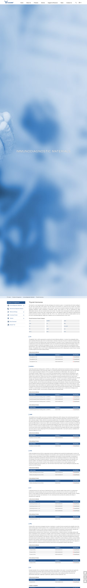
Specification (76, 356)
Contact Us (69, 2)
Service (43, 2)
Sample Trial (12, 324)
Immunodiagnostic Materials (28, 297)
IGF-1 (30, 331)
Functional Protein (14, 315)
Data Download (13, 321)
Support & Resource (53, 2)
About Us (28, 2)
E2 (29, 326)
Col (64, 328)
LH (47, 323)
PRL (65, 323)
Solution (11, 318)
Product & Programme (16, 297)
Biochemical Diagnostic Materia (16, 308)
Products (36, 2)
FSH (30, 323)
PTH (65, 331)
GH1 (47, 331)
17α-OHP (66, 326)
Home (21, 2)
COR (48, 328)
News (62, 2)
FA (29, 328)
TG (29, 320)
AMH (65, 320)
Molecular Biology (13, 311)
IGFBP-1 (48, 320)
